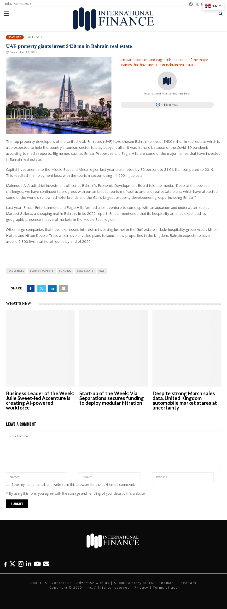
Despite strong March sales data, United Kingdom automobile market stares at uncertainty (184, 400)
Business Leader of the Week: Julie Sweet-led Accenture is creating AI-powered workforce (40, 400)
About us (38, 583)
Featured (14, 37)
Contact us (62, 583)
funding (65, 270)
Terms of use (165, 587)
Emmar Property (41, 270)
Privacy (141, 587)
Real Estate (33, 37)
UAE (101, 270)
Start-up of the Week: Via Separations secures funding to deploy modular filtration (111, 398)
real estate (85, 270)
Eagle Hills (16, 270)
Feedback (188, 583)
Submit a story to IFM (134, 583)
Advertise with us (93, 583)
